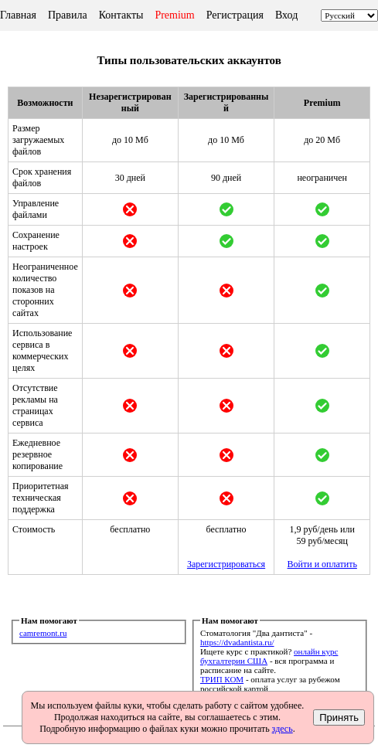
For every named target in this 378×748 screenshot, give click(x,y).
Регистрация (235, 15)
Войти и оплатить (322, 564)
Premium (174, 15)
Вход (286, 15)
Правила (67, 15)
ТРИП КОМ (221, 679)
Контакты (121, 15)
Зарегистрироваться (226, 564)
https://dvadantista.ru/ (237, 642)
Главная (18, 15)
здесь (282, 728)
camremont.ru (42, 633)
